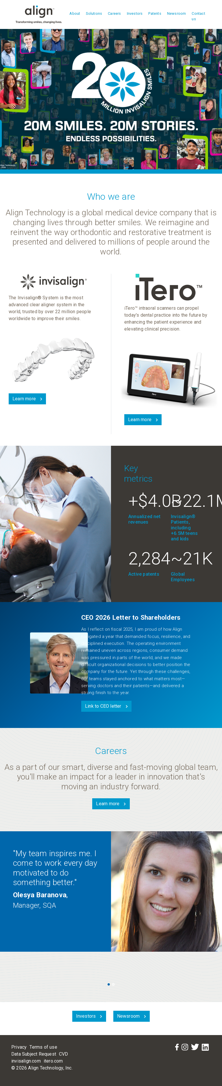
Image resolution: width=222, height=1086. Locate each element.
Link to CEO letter (103, 706)
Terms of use (43, 1047)
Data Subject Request (33, 1054)
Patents (154, 13)
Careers (114, 13)
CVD (63, 1054)
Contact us (198, 16)
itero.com (53, 1061)
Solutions (94, 13)
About (74, 13)
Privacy (19, 1047)
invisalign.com (26, 1061)
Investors (135, 13)
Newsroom (176, 13)
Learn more (24, 398)
